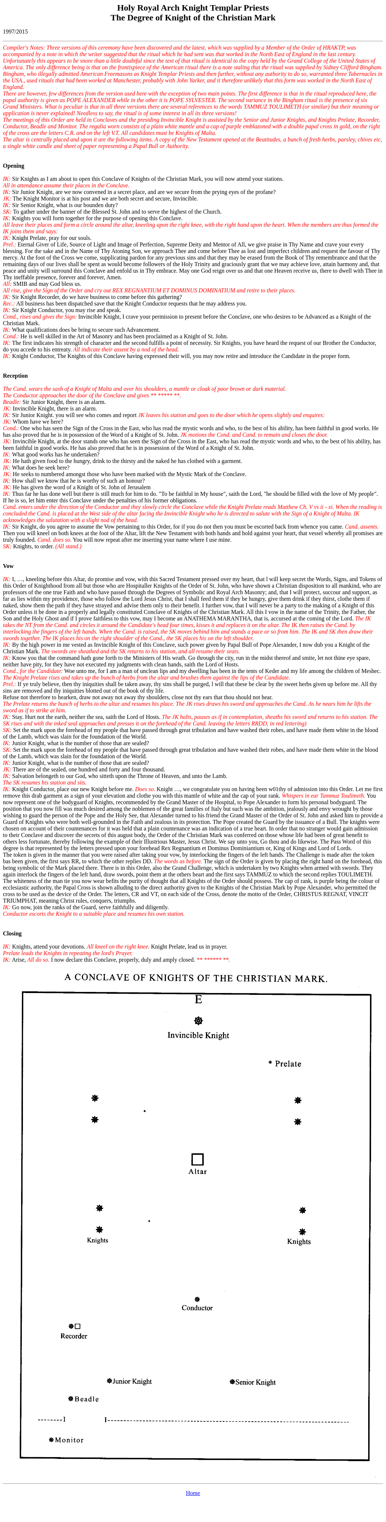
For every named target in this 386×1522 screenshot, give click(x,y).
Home (193, 1493)
